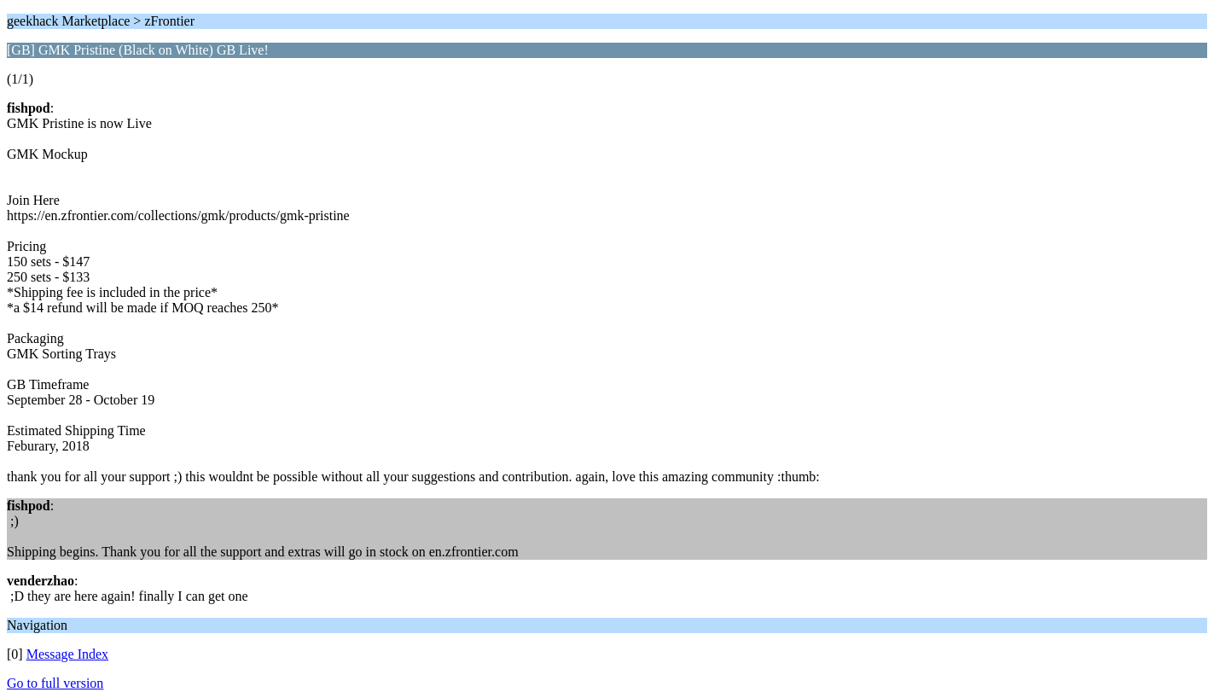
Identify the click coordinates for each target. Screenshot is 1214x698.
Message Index (67, 654)
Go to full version (55, 683)
